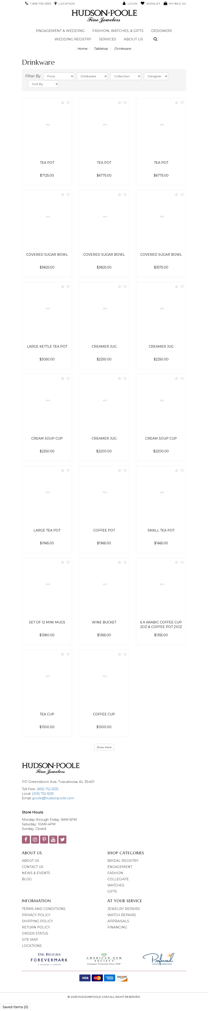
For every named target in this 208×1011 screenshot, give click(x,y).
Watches (115, 885)
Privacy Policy (36, 915)
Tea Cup (47, 714)
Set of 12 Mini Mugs (47, 622)
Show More (104, 747)
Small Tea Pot (161, 530)
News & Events (36, 873)
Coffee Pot (104, 530)
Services (107, 39)
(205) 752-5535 (42, 794)
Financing (117, 927)
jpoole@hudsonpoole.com (52, 798)
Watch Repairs (121, 915)
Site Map (30, 940)
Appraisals (118, 921)
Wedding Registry (73, 39)
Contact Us (32, 867)
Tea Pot (47, 163)
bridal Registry (122, 861)
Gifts (112, 891)
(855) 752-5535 (47, 789)
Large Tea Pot (47, 530)
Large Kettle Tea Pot (47, 346)
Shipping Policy (37, 921)
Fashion (115, 873)
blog (27, 879)
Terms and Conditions (43, 909)
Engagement (119, 867)
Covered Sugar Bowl (47, 255)
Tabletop (101, 49)
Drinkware (122, 49)
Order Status (35, 933)
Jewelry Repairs (123, 909)
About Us (133, 39)
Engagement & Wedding (60, 31)
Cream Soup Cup (47, 438)
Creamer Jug (104, 346)
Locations (32, 946)
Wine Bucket (104, 622)
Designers (161, 31)
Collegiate (118, 879)
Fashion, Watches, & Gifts (117, 31)
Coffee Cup (104, 714)
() (175, 3)
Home (82, 49)
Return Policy (36, 927)
